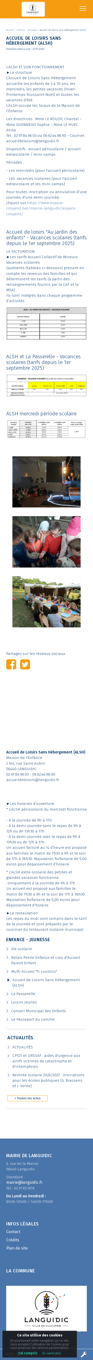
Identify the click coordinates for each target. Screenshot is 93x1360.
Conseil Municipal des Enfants (38, 1011)
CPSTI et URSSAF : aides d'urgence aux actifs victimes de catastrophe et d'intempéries (46, 1061)
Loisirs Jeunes (24, 1002)
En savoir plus (51, 1353)
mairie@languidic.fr (24, 1182)
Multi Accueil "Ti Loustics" (34, 971)
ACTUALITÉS (22, 1047)
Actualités (20, 1037)
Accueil (10, 30)
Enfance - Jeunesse (28, 939)
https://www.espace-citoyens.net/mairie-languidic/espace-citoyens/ (41, 208)
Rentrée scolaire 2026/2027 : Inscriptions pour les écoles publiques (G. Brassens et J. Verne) (48, 1080)
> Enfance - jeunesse (26, 30)
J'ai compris (27, 1353)
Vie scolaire (21, 949)
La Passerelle (23, 994)
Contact (13, 1231)
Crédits (12, 1240)
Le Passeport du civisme (33, 1019)
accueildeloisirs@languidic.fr (32, 780)
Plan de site (17, 1248)
